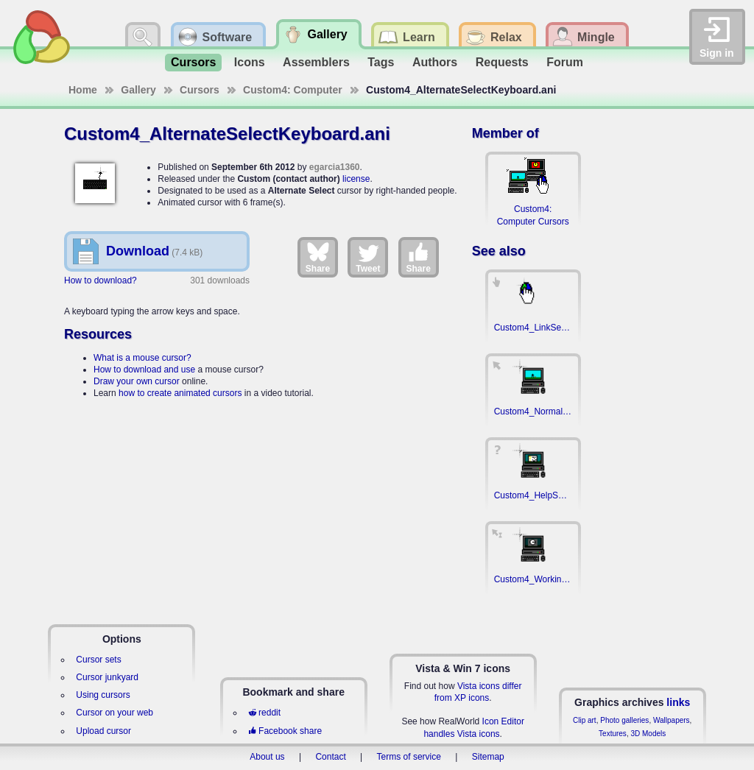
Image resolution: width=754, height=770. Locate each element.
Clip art (584, 720)
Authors (434, 62)
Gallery (138, 90)
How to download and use (144, 369)
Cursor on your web (114, 712)
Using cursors (103, 695)
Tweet (368, 257)
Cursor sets (98, 659)
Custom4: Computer (292, 90)
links (678, 702)
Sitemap (488, 757)
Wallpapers (671, 720)
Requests (502, 62)
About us (267, 757)
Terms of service (409, 757)
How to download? (100, 280)
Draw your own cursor (137, 381)
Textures (613, 734)
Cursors (193, 62)
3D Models (648, 734)
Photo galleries (624, 720)
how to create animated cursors (180, 393)
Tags (380, 62)
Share (318, 257)
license (356, 179)
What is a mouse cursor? (142, 358)
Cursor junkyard (107, 677)
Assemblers (316, 62)
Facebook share (285, 731)
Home (82, 90)
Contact (330, 757)
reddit (264, 712)
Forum (564, 62)
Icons (249, 62)
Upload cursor (103, 731)
